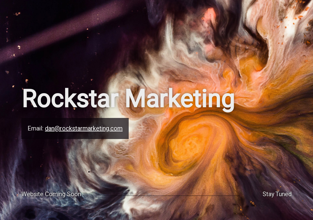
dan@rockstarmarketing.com (84, 128)
